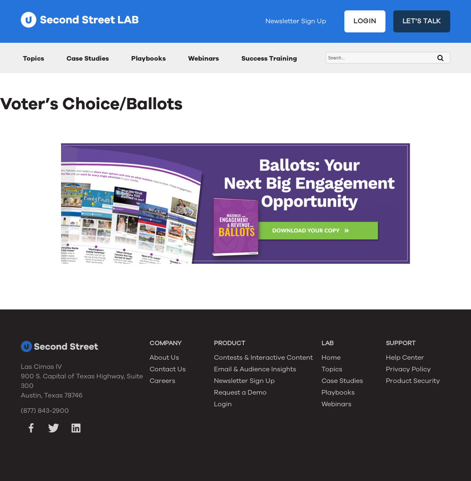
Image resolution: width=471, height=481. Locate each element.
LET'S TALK (422, 21)
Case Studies (87, 58)
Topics (33, 58)
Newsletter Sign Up (295, 21)
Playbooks (148, 58)
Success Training (269, 58)
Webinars (203, 58)
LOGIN (364, 21)
